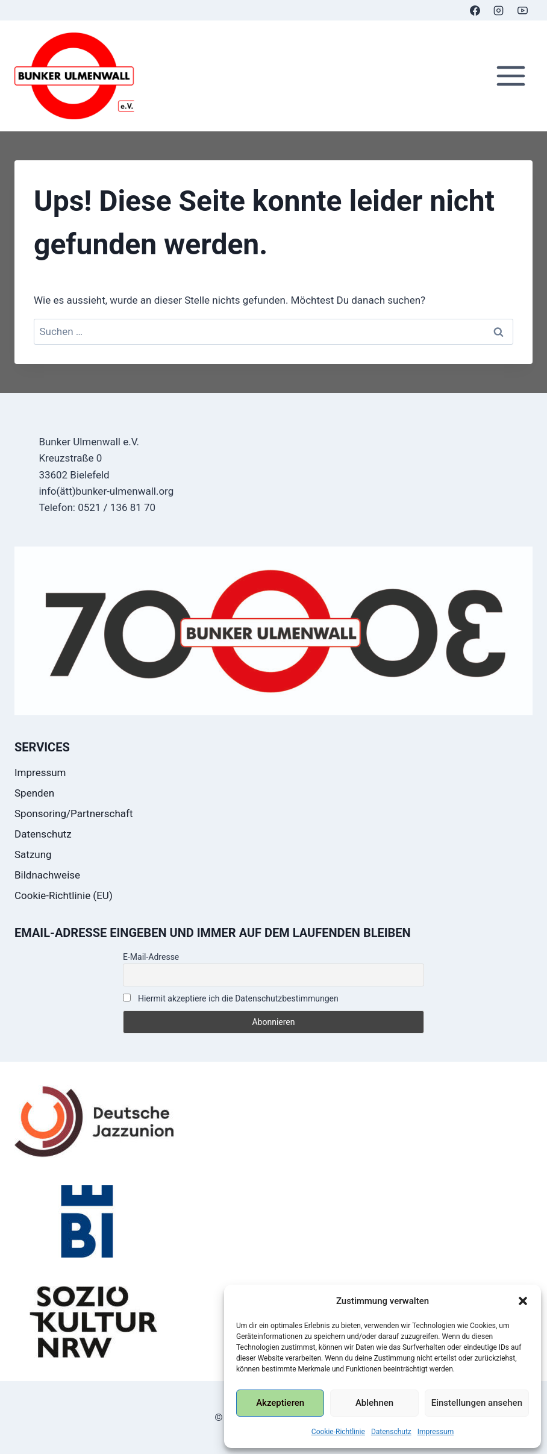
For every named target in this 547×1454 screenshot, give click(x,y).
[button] (523, 1301)
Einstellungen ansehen (476, 1402)
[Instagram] (499, 10)
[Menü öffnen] (511, 76)
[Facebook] (475, 10)
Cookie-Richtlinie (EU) (63, 895)
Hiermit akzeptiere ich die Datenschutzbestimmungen (231, 998)
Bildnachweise (47, 875)
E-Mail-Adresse (151, 957)
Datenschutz (391, 1431)
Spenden (34, 793)
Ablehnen (374, 1402)
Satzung (33, 854)
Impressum (435, 1431)
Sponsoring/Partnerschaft (73, 813)
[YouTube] (522, 10)
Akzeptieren (280, 1402)
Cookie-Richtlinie (338, 1431)
